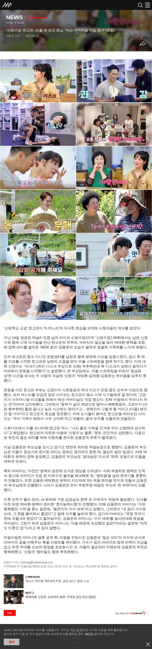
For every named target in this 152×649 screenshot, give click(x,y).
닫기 (148, 644)
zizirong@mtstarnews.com (37, 562)
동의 (11, 641)
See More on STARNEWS (131, 613)
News (20, 22)
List (10, 613)
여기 (88, 634)
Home (9, 22)
